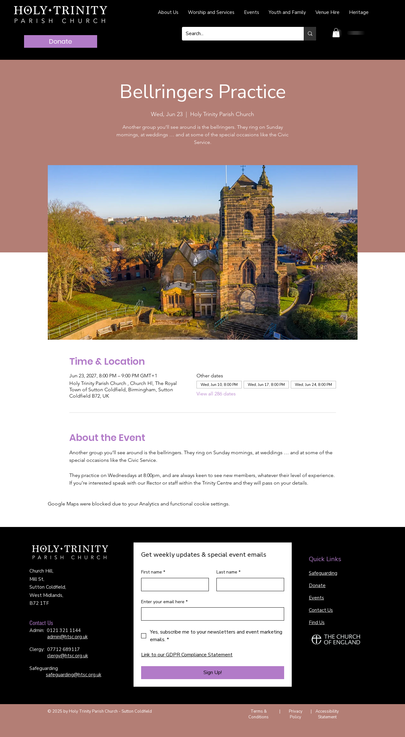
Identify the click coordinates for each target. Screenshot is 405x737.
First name (153, 572)
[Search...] (238, 33)
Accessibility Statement (327, 714)
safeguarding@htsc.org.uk (73, 675)
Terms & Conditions (258, 714)
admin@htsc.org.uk (67, 637)
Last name (228, 572)
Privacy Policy (295, 714)
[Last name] (248, 584)
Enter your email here (164, 602)
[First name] (173, 584)
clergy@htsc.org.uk (67, 656)
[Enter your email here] (210, 614)
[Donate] (60, 41)
